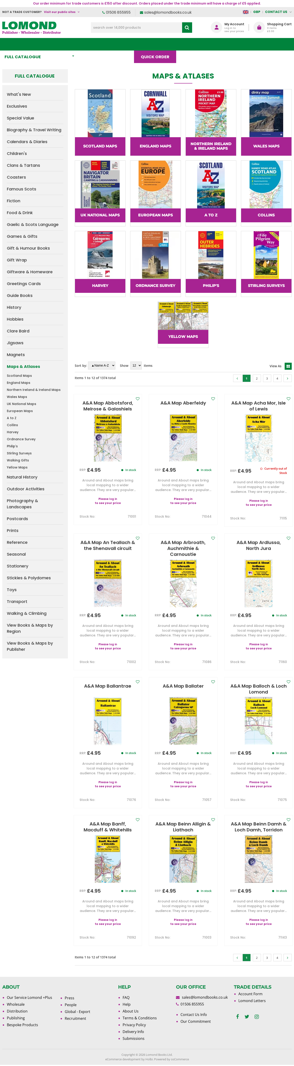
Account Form (250, 993)
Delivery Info (133, 1031)
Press (69, 997)
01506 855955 (118, 12)
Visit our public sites (59, 12)
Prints (12, 530)
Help (127, 1004)
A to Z (11, 418)
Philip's (12, 446)
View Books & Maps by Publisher (30, 646)
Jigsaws (15, 343)
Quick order (157, 44)
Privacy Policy (134, 1024)
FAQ (126, 997)
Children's (17, 153)
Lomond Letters (252, 1000)
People (71, 1004)
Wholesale (16, 1004)
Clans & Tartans (23, 165)
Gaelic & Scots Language (33, 224)
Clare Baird (18, 331)
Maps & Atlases (23, 366)
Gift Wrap (17, 260)
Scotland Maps (19, 375)
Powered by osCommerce (171, 1059)
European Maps (20, 411)
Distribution (17, 1011)
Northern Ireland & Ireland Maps (34, 389)
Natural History (22, 477)
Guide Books (20, 295)
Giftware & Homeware (30, 272)
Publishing (16, 1017)
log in (113, 499)
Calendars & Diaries (27, 141)
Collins (12, 425)
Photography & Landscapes (22, 504)
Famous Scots (21, 189)
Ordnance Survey (21, 439)
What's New (101, 44)
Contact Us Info (194, 1014)
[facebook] (237, 1016)
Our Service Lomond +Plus (29, 997)
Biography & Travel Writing (34, 130)
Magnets (16, 354)
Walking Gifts (18, 460)
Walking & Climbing (26, 613)
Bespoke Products (22, 1024)
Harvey (12, 432)
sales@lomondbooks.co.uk (168, 12)
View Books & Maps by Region (30, 628)
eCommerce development (123, 1059)
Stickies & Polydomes (29, 578)
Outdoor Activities (25, 489)
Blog (191, 44)
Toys (12, 590)
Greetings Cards (24, 283)
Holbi (149, 1059)
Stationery (17, 566)
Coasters (16, 177)
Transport (17, 601)
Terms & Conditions (140, 1017)
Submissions (133, 1038)
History (14, 307)
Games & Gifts (22, 236)
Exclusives (17, 106)
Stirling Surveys (19, 453)
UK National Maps (21, 404)
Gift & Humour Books (28, 248)
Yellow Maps (17, 467)
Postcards (17, 519)
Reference (17, 542)
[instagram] (257, 1016)
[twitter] (247, 1016)
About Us (221, 44)
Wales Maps (17, 397)
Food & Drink (20, 212)
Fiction (13, 201)
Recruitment (75, 1018)
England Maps (18, 382)
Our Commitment (196, 1021)
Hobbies (15, 319)
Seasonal (16, 554)
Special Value (20, 118)
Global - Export (77, 1011)
